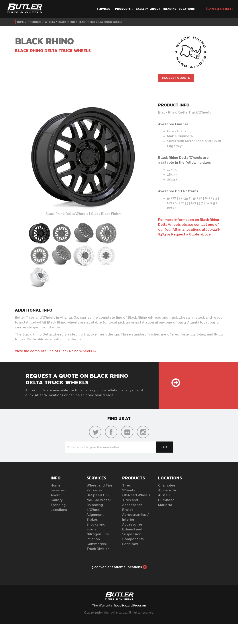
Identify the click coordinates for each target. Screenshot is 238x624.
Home (20, 22)
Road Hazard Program (130, 605)
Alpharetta (167, 490)
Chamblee (166, 485)
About (155, 8)
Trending (169, 8)
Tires (126, 485)
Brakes (92, 520)
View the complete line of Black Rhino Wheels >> (55, 351)
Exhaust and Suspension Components (133, 534)
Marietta (165, 505)
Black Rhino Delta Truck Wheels (100, 22)
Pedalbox (130, 544)
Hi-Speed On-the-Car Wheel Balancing (99, 500)
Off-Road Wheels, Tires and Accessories (136, 500)
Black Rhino (66, 22)
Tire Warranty (102, 605)
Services (105, 8)
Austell (164, 495)
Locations (187, 8)
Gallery (142, 8)
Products (124, 8)
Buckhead (166, 500)
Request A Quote (176, 77)
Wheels (50, 22)
